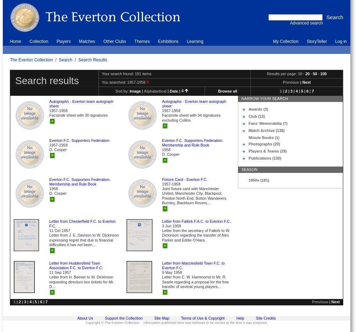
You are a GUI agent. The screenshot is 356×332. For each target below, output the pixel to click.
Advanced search (306, 23)
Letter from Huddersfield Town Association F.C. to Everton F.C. (76, 265)
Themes (142, 41)
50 (315, 74)
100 (323, 74)
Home (15, 41)
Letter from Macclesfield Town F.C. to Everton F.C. (193, 265)
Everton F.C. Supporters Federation (79, 140)
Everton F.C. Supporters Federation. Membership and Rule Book (192, 142)
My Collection (286, 41)
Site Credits (266, 318)
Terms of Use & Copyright (203, 318)
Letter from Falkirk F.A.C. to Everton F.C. (196, 221)
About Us (85, 318)
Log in (341, 41)
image (135, 91)
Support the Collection (124, 318)
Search (65, 59)
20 (307, 74)
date (174, 91)
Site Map (161, 318)
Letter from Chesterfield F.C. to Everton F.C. (82, 223)
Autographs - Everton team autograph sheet (81, 103)
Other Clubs (114, 41)
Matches (87, 41)
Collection (38, 41)
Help (240, 318)
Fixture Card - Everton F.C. (184, 179)
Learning (195, 41)
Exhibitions (168, 41)
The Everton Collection (31, 59)
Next (306, 82)
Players (63, 41)
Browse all (227, 91)
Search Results (92, 59)
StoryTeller (317, 41)
